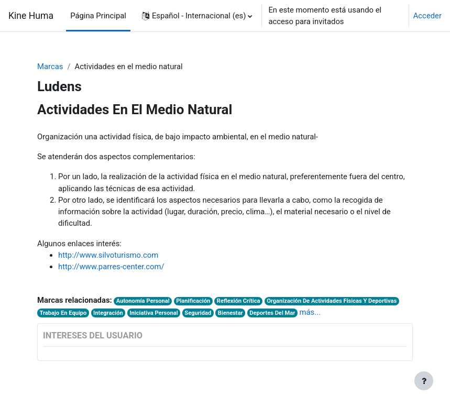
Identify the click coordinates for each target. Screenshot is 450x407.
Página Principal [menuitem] (98, 15)
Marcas (50, 66)
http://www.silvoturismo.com (108, 255)
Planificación (193, 301)
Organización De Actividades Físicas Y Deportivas (332, 301)
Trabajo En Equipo (62, 313)
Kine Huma (30, 15)
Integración (108, 313)
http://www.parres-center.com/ (111, 266)
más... (310, 312)
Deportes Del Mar (272, 313)
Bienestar (230, 313)
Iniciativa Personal (153, 313)
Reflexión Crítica (238, 301)
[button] (197, 15)
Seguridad (197, 313)
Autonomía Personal (143, 301)
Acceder (427, 15)
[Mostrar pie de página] (423, 380)
